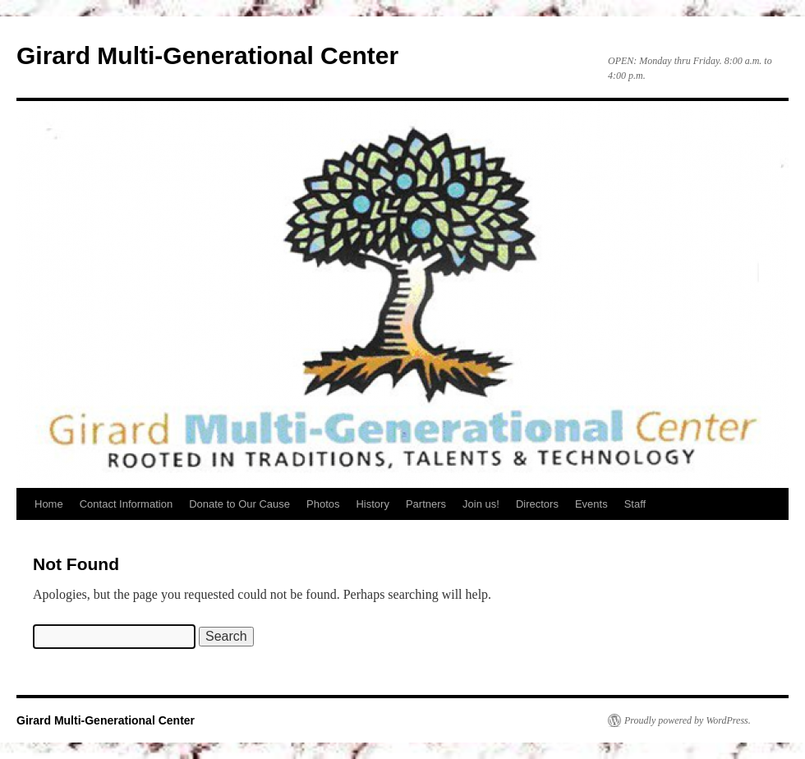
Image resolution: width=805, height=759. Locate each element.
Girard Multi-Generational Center (207, 55)
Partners (426, 504)
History (372, 504)
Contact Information (126, 504)
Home (48, 504)
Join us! (480, 504)
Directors (537, 504)
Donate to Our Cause (239, 504)
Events (591, 504)
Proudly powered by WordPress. (687, 720)
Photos (322, 504)
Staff (635, 504)
